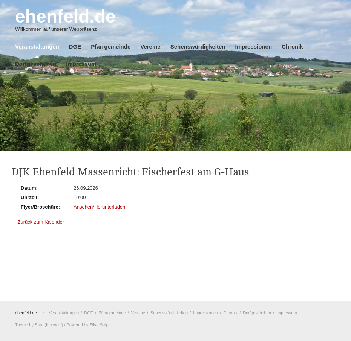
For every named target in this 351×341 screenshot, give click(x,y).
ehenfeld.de (26, 313)
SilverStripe (100, 325)
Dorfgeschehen (35, 64)
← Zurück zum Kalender (37, 222)
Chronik (292, 46)
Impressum (81, 64)
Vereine (150, 46)
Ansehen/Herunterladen (99, 207)
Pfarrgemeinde (110, 46)
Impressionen (253, 46)
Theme (21, 325)
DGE (75, 46)
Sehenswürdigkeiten (197, 46)
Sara (39, 325)
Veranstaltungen (37, 46)
